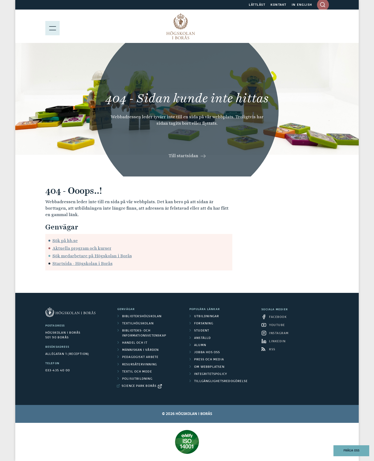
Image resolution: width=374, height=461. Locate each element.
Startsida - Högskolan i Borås (82, 263)
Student (201, 330)
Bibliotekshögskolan (142, 316)
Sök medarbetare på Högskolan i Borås (92, 255)
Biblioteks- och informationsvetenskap (144, 333)
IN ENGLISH (302, 5)
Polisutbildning (137, 379)
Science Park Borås (139, 386)
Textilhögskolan (138, 323)
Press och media (209, 359)
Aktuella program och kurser (81, 248)
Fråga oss (351, 450)
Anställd (202, 338)
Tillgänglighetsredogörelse (221, 381)
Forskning (203, 323)
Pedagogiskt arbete (140, 357)
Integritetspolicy (210, 374)
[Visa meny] (52, 26)
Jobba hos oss (207, 352)
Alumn (200, 345)
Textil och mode (137, 371)
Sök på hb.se (65, 240)
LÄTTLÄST (257, 5)
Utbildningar (206, 316)
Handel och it (135, 343)
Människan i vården (140, 350)
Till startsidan (183, 155)
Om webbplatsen (209, 367)
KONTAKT (278, 5)
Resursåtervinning (139, 364)
